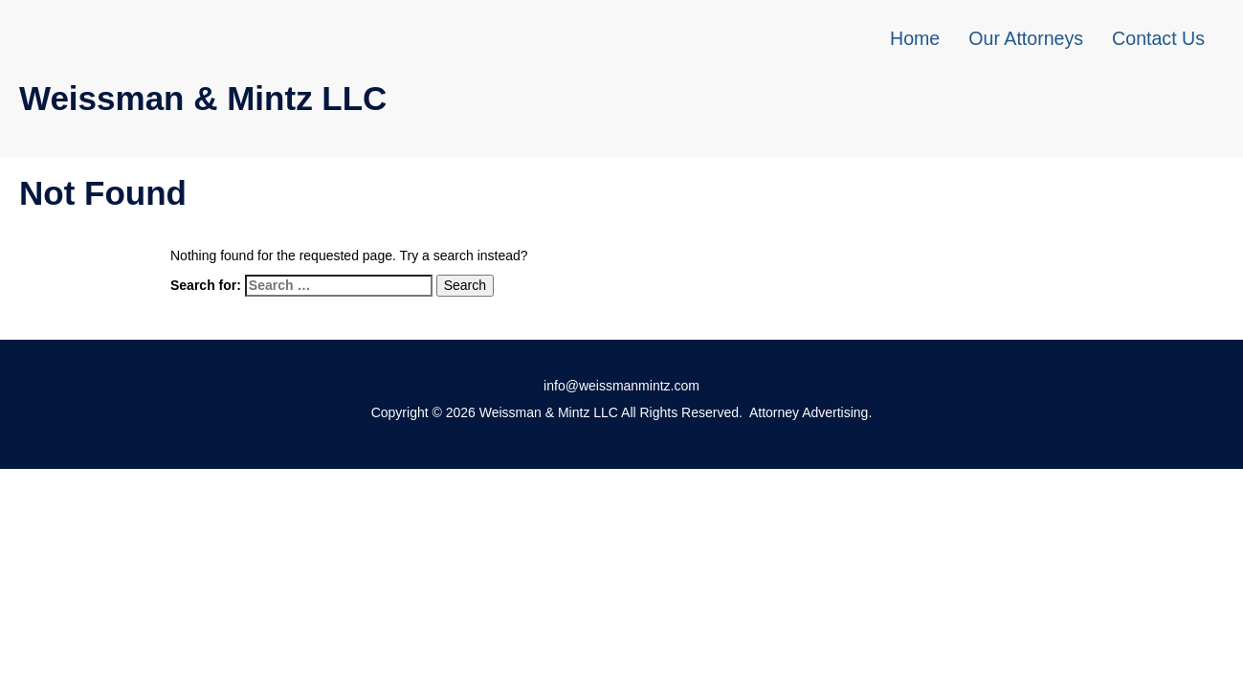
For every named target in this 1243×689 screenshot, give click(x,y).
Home (915, 38)
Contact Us (1158, 38)
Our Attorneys (1025, 38)
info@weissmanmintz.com (621, 385)
